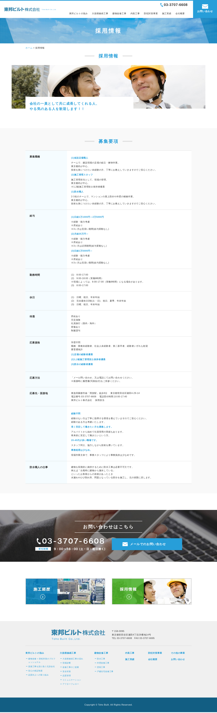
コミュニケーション (72, 681)
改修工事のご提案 (71, 668)
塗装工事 (101, 668)
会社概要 (180, 13)
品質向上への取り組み (38, 676)
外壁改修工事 (103, 664)
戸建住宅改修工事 (105, 672)
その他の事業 (178, 654)
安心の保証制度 (35, 671)
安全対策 (67, 672)
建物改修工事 (119, 13)
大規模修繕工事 (100, 13)
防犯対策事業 (151, 13)
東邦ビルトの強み (78, 13)
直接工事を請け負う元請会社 (41, 667)
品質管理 (67, 676)
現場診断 (67, 664)
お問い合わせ (178, 660)
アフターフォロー (71, 685)
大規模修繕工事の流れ (73, 659)
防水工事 (101, 659)
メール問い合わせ (82, 377)
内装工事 (135, 13)
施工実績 (166, 13)
